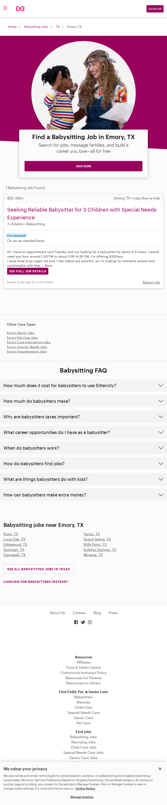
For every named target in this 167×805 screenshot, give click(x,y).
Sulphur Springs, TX (100, 549)
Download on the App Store (83, 640)
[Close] (160, 769)
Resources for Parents (83, 678)
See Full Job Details (27, 271)
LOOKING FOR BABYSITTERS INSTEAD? (35, 581)
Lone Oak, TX (14, 539)
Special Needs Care (84, 712)
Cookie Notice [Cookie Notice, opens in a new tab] (85, 788)
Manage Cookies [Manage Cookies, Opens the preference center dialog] (82, 797)
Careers (79, 613)
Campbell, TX (14, 555)
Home (12, 26)
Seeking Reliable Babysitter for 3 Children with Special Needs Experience (82, 213)
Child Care (83, 707)
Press (113, 613)
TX (58, 26)
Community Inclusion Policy (84, 672)
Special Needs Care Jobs (83, 752)
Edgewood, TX (15, 544)
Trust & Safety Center (83, 667)
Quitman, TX (13, 549)
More (48, 265)
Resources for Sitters (83, 683)
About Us (57, 613)
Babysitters (83, 697)
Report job (151, 282)
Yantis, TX (92, 534)
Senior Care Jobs (83, 758)
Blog (97, 613)
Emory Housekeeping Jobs (27, 351)
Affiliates (84, 662)
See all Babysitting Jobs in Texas (38, 569)
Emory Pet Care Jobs (22, 337)
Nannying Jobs (83, 742)
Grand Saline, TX (97, 539)
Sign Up (155, 9)
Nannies (83, 702)
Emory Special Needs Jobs (27, 347)
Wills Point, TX (95, 544)
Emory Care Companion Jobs (28, 342)
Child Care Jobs (84, 747)
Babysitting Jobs (36, 26)
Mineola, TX (93, 555)
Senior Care (83, 718)
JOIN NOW (83, 166)
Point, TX (10, 534)
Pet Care (83, 723)
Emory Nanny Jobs (20, 333)
